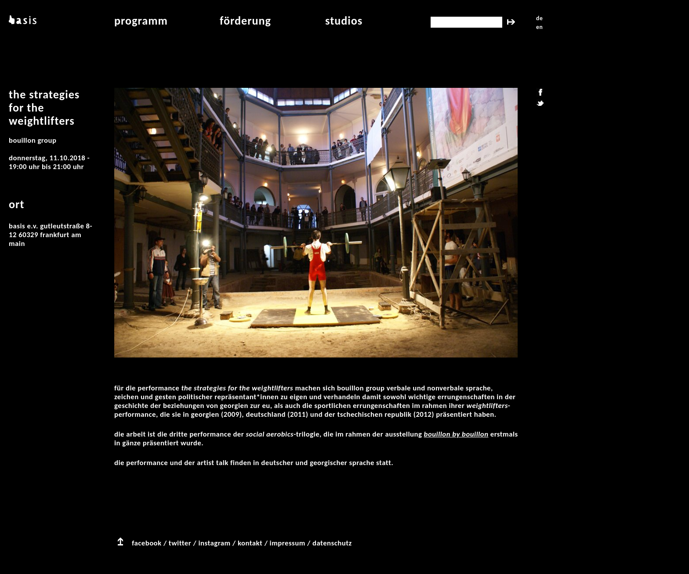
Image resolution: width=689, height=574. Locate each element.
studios (344, 21)
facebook (147, 543)
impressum (287, 543)
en (539, 27)
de (539, 18)
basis (22, 21)
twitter (180, 543)
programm (141, 21)
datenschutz (332, 543)
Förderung (245, 21)
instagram (214, 543)
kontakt (250, 543)
